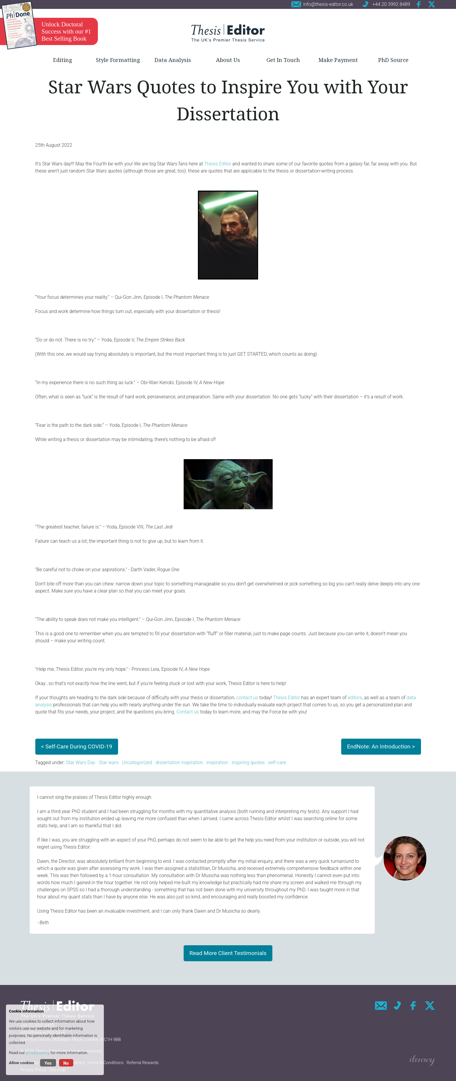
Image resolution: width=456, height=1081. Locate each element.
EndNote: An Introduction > (381, 746)
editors (355, 697)
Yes (48, 1063)
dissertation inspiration (179, 762)
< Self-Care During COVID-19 (76, 746)
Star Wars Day (80, 762)
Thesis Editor (217, 164)
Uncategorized (137, 762)
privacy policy (38, 1052)
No (66, 1063)
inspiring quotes (248, 762)
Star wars (109, 762)
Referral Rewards (143, 1062)
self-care (277, 762)
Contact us (188, 712)
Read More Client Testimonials (228, 953)
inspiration (217, 762)
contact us (247, 697)
